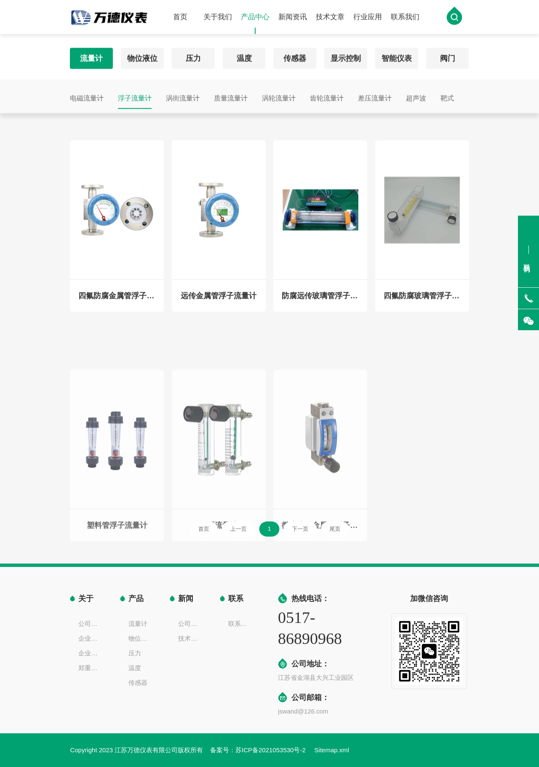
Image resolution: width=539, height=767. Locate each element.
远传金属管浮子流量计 (218, 301)
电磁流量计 (87, 95)
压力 (193, 55)
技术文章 (330, 18)
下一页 (295, 528)
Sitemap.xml (332, 750)
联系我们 (405, 18)
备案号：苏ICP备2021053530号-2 (258, 750)
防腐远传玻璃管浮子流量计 (320, 301)
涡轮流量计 (279, 95)
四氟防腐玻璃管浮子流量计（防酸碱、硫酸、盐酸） (422, 301)
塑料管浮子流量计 (117, 562)
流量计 (91, 55)
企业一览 (90, 653)
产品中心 (255, 24)
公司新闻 (190, 623)
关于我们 (217, 18)
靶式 (447, 95)
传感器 (294, 55)
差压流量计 (375, 95)
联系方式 (240, 623)
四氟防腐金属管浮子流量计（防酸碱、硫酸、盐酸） (116, 301)
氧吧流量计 (218, 562)
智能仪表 (397, 55)
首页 (180, 18)
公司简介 (90, 623)
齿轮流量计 (327, 95)
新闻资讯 (292, 18)
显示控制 (346, 55)
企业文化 (90, 638)
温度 (244, 55)
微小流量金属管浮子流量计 (320, 562)
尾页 (322, 528)
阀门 (447, 55)
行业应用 (367, 18)
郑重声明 (90, 667)
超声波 (416, 95)
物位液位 (142, 55)
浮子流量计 (135, 95)
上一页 (244, 528)
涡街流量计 (183, 95)
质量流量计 (231, 95)
